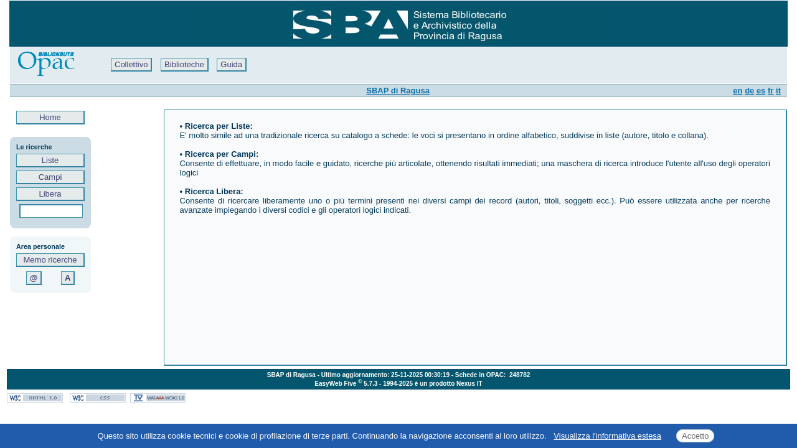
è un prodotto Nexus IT (449, 383)
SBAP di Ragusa (398, 90)
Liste (50, 160)
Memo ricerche (50, 259)
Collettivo (131, 64)
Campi (50, 177)
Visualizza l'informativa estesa (607, 436)
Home (50, 117)
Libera (50, 193)
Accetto (695, 436)
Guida (231, 64)
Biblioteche (184, 64)
